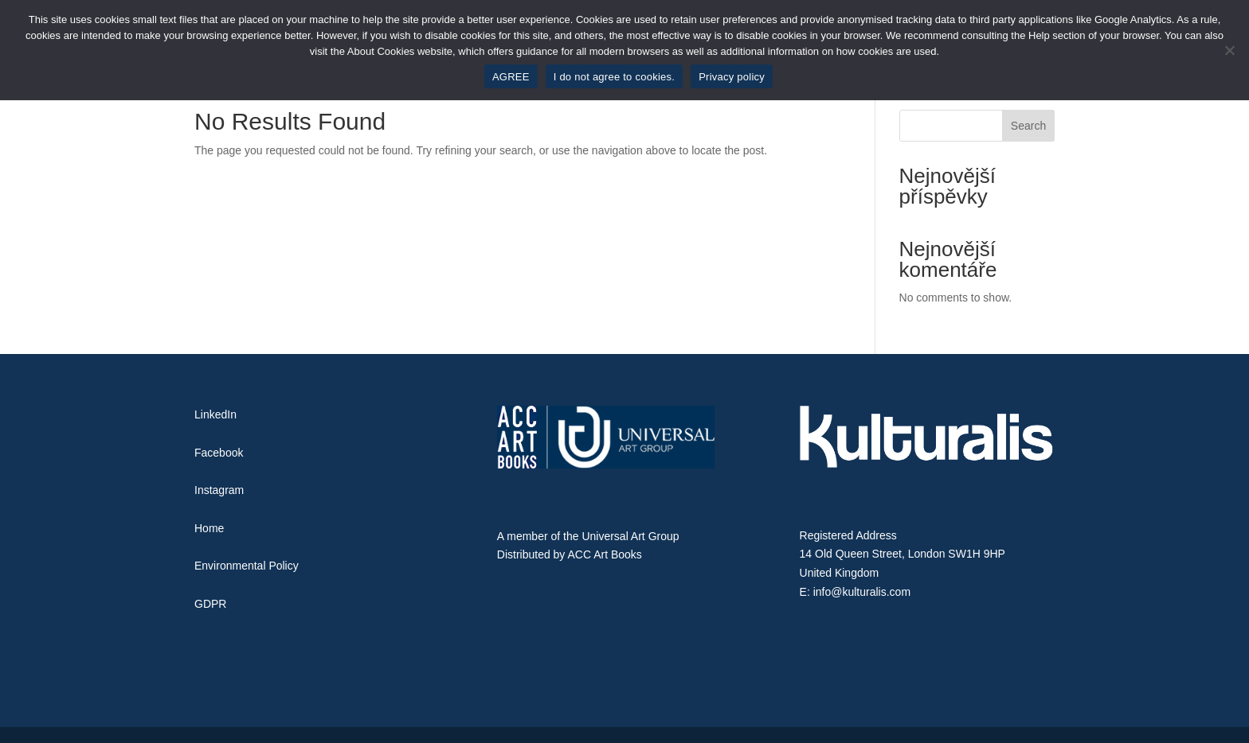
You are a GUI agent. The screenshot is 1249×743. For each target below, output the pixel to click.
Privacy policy (732, 77)
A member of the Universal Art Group (588, 536)
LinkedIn (215, 414)
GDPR (210, 603)
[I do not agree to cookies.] (1229, 50)
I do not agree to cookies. (614, 77)
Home (209, 528)
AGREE (511, 77)
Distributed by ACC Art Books (569, 554)
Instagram (219, 490)
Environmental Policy (246, 565)
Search (1028, 125)
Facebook (218, 452)
